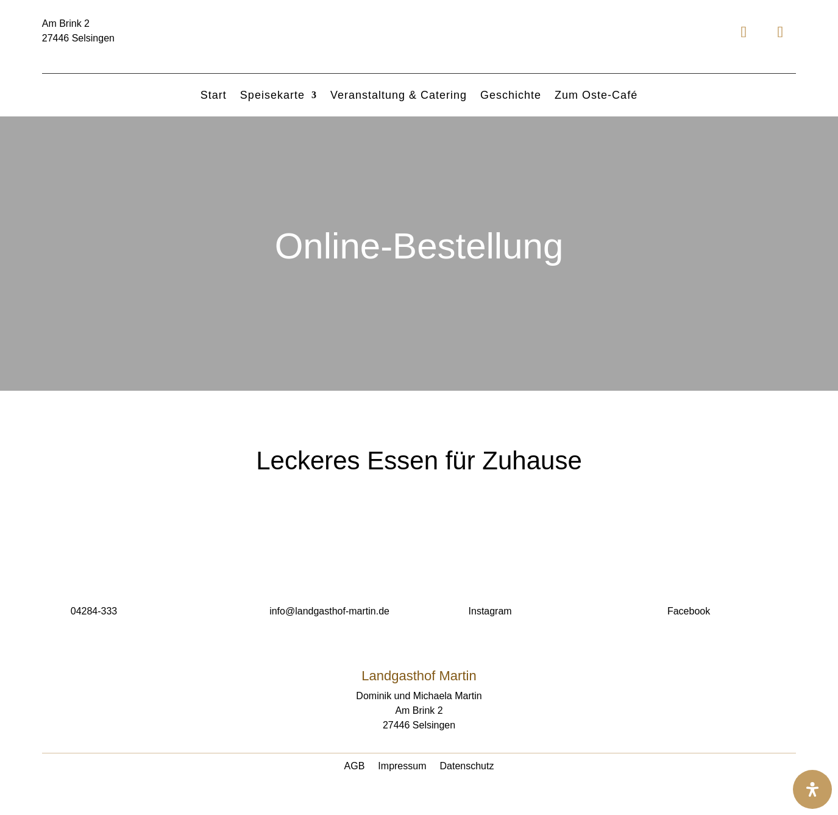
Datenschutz (466, 766)
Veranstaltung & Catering (398, 96)
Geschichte (510, 96)
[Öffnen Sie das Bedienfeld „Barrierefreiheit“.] (812, 789)
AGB (354, 766)
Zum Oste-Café (596, 96)
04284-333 (94, 611)
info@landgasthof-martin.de (329, 611)
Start (214, 96)
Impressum (402, 766)
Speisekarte (272, 96)
